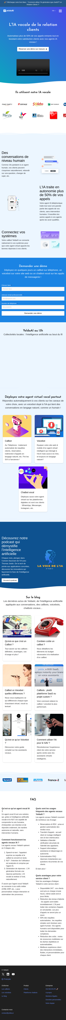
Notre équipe (50, 1003)
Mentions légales (51, 996)
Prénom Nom (7, 285)
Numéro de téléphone (10, 303)
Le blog (4, 996)
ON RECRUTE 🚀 (52, 989)
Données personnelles (53, 1000)
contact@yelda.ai (8, 1013)
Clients (26, 989)
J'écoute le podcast (10, 580)
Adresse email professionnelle (12, 295)
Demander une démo (33, 313)
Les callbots (6, 989)
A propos (49, 992)
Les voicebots (6, 992)
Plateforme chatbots (30, 992)
